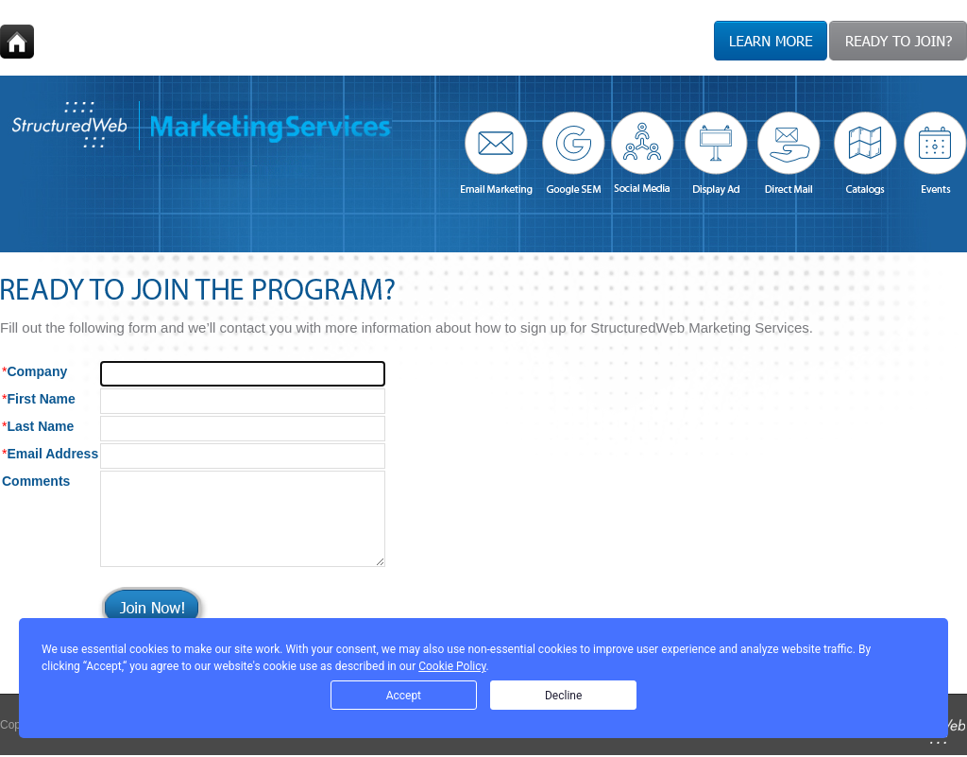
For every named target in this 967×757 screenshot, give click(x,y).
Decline (563, 695)
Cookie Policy (451, 666)
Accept (403, 695)
